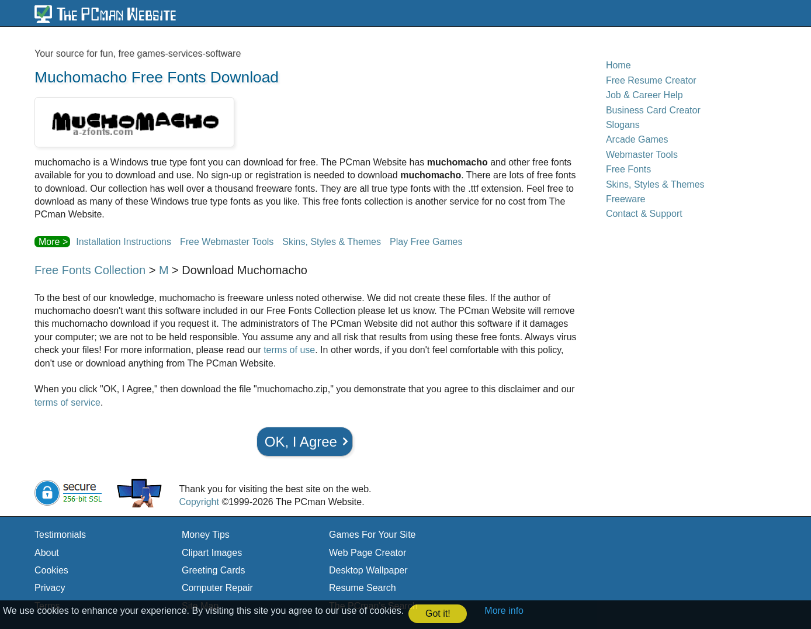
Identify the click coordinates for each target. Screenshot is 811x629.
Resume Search (362, 588)
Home (618, 65)
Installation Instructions (123, 242)
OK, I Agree (301, 442)
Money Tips (206, 535)
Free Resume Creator (651, 80)
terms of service (67, 402)
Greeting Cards (213, 570)
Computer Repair (217, 588)
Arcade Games (637, 139)
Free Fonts (628, 169)
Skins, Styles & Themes (331, 242)
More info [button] (504, 611)
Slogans (623, 125)
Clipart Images (212, 553)
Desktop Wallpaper (368, 570)
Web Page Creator (367, 553)
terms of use (289, 350)
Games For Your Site (372, 535)
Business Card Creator (653, 110)
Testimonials (60, 535)
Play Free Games (426, 242)
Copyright (199, 502)
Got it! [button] (437, 613)
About (46, 553)
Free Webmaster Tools (226, 242)
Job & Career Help (644, 95)
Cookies (51, 570)
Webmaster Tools (642, 155)
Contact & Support (644, 214)
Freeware (626, 199)
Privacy (49, 588)
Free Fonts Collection (89, 270)
